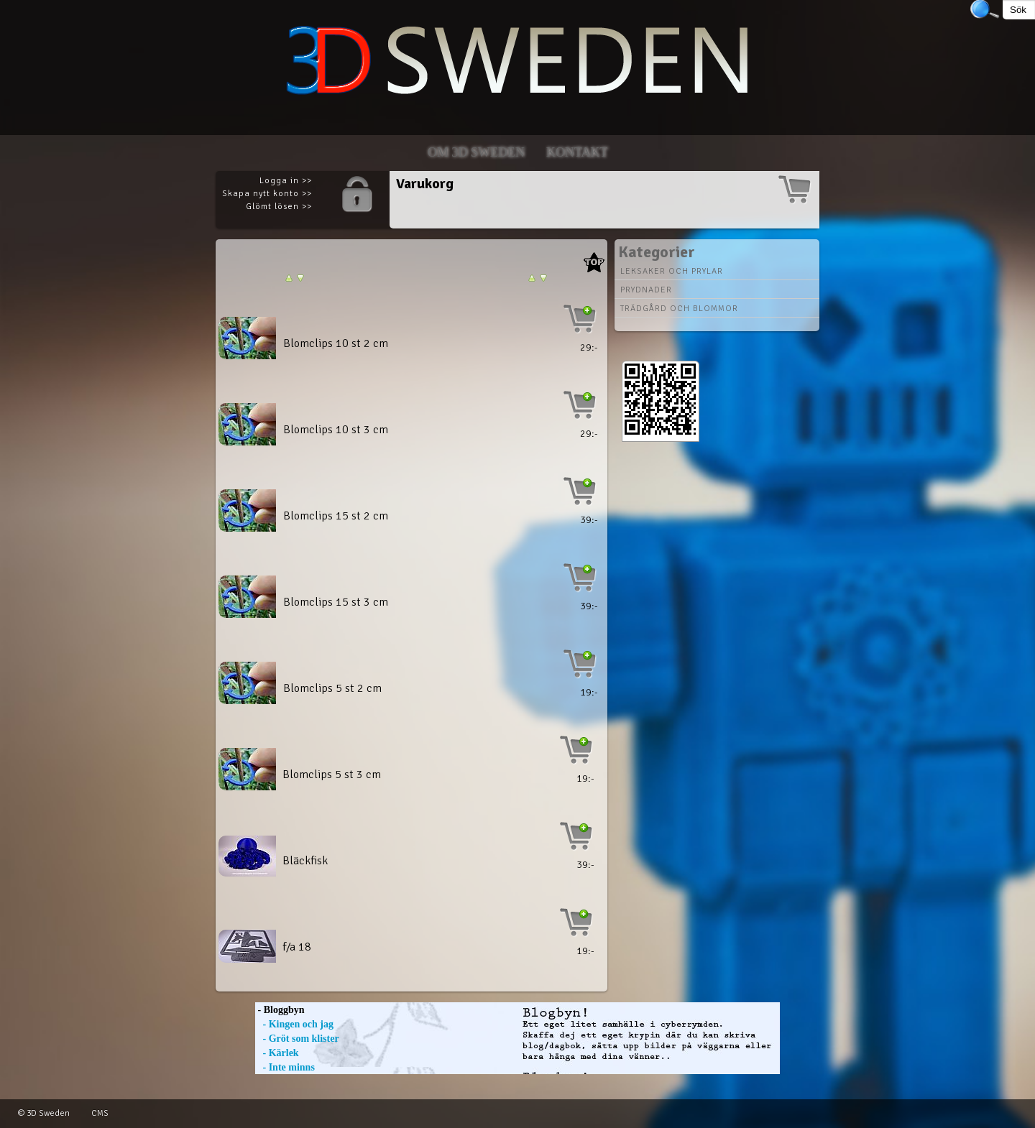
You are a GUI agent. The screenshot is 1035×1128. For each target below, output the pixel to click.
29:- (589, 347)
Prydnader (646, 290)
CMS (100, 1113)
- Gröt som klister (297, 1038)
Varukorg (425, 184)
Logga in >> (285, 180)
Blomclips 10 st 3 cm (335, 429)
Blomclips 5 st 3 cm (331, 774)
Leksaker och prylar (671, 271)
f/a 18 (296, 947)
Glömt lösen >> (279, 206)
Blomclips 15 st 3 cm (335, 602)
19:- (589, 692)
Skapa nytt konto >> (267, 193)
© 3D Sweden (44, 1113)
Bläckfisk (305, 861)
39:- (589, 520)
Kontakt (577, 152)
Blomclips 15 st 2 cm (335, 516)
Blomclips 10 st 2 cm (335, 343)
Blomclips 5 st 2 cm (332, 688)
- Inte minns (285, 1067)
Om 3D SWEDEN (476, 152)
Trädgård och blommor (679, 308)
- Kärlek (277, 1053)
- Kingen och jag (294, 1024)
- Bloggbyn (279, 1009)
